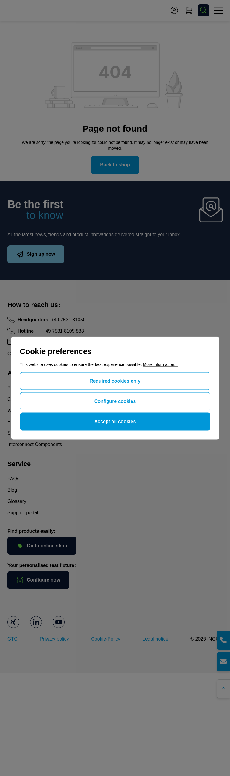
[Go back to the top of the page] (223, 688)
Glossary (16, 501)
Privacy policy (54, 638)
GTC (12, 638)
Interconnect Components (34, 444)
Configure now (38, 580)
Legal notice (155, 638)
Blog (12, 490)
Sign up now (36, 254)
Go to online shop (42, 546)
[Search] (203, 10)
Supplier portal (22, 512)
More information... (160, 364)
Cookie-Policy (105, 638)
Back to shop (115, 164)
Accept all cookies (115, 421)
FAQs (13, 478)
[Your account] (174, 10)
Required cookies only (115, 381)
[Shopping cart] (189, 10)
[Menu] (218, 10)
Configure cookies (115, 401)
